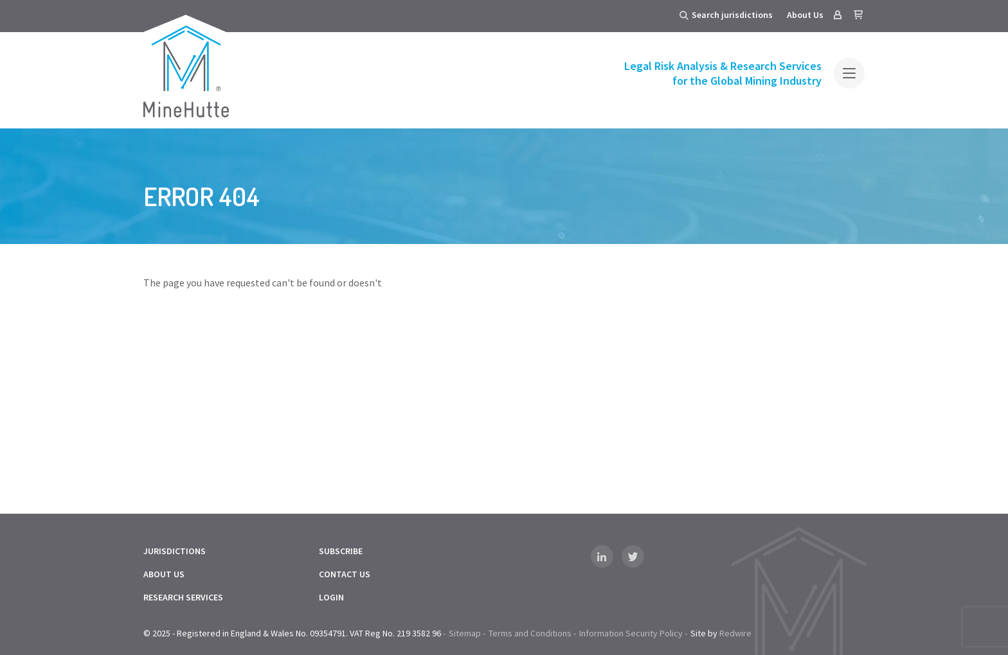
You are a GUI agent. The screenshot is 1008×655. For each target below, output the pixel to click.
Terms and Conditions (530, 633)
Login (331, 597)
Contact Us (344, 574)
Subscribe (341, 551)
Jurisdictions (174, 551)
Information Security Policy (631, 633)
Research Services (183, 597)
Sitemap (465, 633)
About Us (805, 15)
